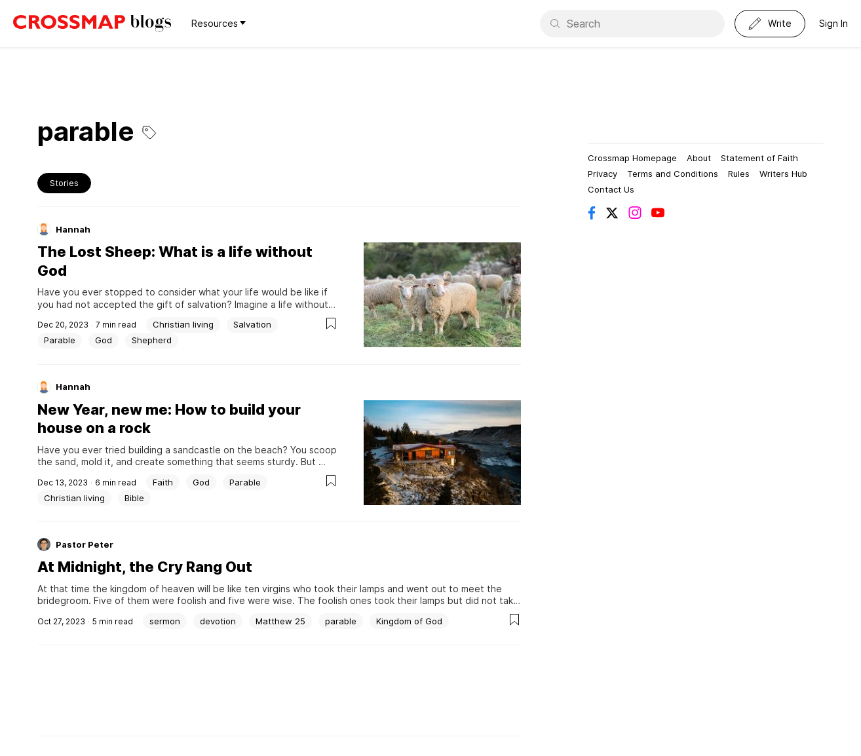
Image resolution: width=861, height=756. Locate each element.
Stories (64, 183)
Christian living (183, 324)
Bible (134, 498)
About (699, 158)
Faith (163, 482)
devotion (218, 621)
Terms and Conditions (672, 173)
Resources (218, 23)
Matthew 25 (280, 621)
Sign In (833, 23)
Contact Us (611, 189)
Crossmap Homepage (632, 158)
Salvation (252, 324)
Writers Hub (783, 173)
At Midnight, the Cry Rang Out (144, 566)
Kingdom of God (409, 621)
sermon (164, 621)
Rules (739, 173)
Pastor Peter (84, 544)
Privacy (602, 173)
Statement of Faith (759, 158)
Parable (59, 340)
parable (340, 621)
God (103, 340)
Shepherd (152, 340)
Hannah (73, 229)
